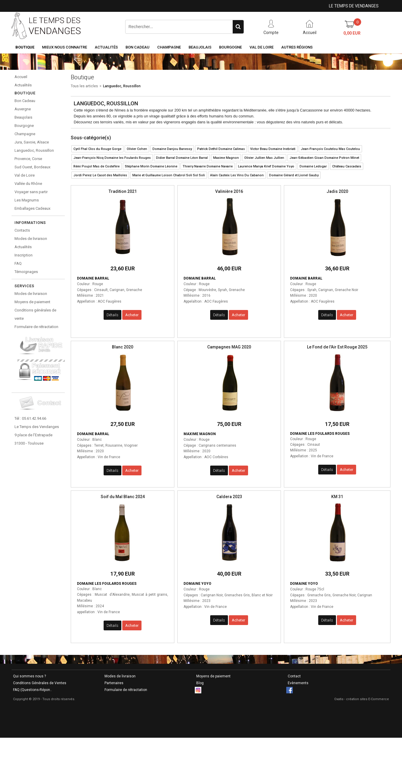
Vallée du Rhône (28, 183)
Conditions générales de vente (35, 314)
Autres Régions (297, 47)
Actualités (106, 47)
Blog (200, 683)
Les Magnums (27, 200)
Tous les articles (84, 86)
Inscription (24, 255)
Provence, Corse (28, 158)
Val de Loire (262, 47)
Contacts (22, 230)
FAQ (18, 263)
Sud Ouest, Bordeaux (32, 167)
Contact (294, 676)
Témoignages (26, 271)
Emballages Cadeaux (32, 208)
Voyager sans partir (31, 192)
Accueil (21, 77)
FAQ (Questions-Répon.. (32, 690)
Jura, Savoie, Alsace (32, 142)
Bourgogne (230, 47)
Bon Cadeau (137, 47)
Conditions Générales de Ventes (39, 683)
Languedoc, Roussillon (34, 150)
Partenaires (113, 683)
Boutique (24, 47)
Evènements (298, 683)
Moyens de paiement (32, 302)
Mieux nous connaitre (64, 47)
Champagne (169, 47)
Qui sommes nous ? (29, 676)
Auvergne (23, 109)
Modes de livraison (31, 238)
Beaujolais (200, 47)
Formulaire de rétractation (36, 326)
